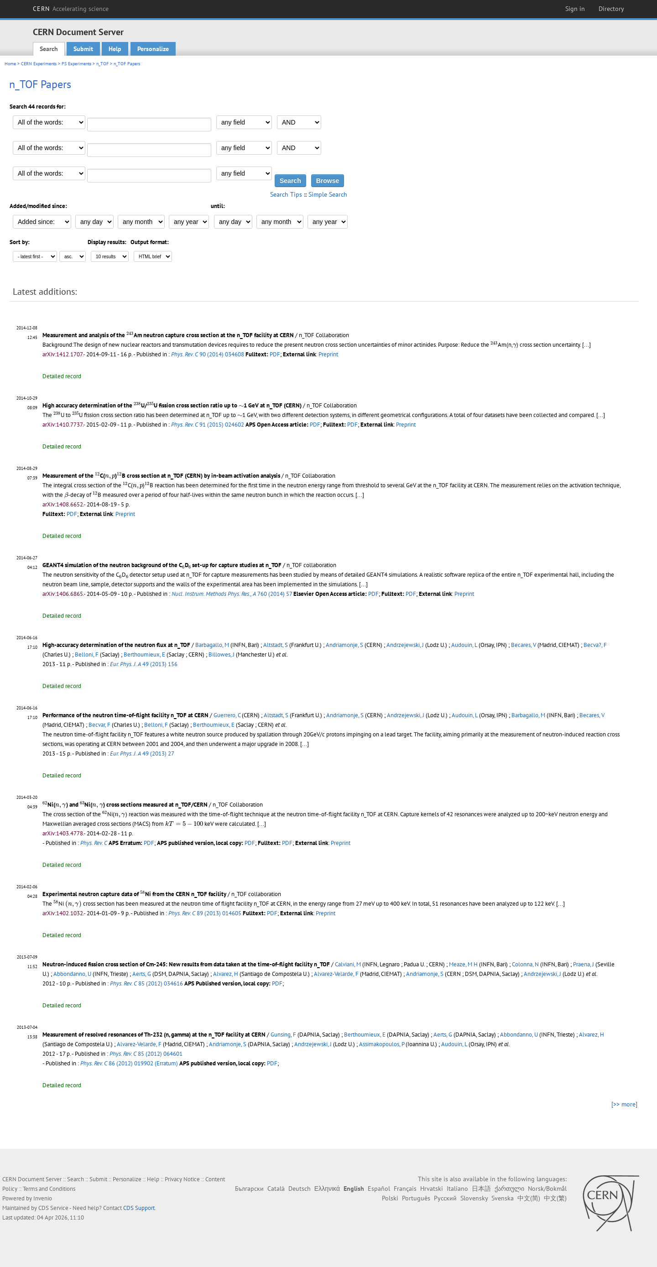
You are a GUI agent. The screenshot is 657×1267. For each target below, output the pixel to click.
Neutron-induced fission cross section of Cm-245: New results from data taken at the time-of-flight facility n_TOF (186, 964)
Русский (445, 1198)
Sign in (575, 9)
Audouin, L (464, 645)
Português (416, 1198)
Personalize (153, 49)
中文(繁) (555, 1198)
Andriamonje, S (344, 645)
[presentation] (130, 334)
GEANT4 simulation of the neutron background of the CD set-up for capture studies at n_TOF (162, 565)
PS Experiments (76, 64)
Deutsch (299, 1188)
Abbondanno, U (72, 974)
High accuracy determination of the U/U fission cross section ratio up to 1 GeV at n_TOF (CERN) (172, 405)
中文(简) (528, 1198)
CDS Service (53, 1208)
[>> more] (624, 1104)
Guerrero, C (227, 715)
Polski (390, 1198)
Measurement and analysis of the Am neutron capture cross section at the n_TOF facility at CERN (168, 335)
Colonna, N (525, 964)
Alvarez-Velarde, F (336, 974)
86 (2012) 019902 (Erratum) (129, 1063)
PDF (275, 354)
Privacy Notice (182, 1179)
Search (49, 49)
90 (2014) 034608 (207, 354)
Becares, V (523, 645)
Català (276, 1188)
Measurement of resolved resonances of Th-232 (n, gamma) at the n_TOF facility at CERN (154, 1034)
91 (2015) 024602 (207, 424)
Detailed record (61, 376)
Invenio (42, 1198)
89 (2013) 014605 (204, 913)
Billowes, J (222, 654)
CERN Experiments (39, 64)
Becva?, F (595, 645)
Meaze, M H (463, 964)
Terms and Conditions (49, 1189)
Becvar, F (99, 725)
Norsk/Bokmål (547, 1188)
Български (249, 1188)
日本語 (481, 1188)
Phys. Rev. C (93, 843)
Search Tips (286, 194)
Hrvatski (431, 1188)
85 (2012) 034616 (146, 983)
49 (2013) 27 (142, 753)
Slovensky (474, 1198)
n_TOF (102, 64)
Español (379, 1188)
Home (10, 64)
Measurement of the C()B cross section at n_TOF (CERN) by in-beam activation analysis (161, 476)
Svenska (502, 1198)
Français (405, 1188)
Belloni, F (87, 654)
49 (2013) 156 (143, 664)
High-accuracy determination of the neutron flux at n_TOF (116, 645)
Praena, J (583, 964)
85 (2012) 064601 (146, 1054)
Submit (83, 49)
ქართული (509, 1188)
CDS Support (139, 1208)
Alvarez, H (225, 974)
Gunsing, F (283, 1034)
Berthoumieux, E (144, 654)
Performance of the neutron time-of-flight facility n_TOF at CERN (125, 715)
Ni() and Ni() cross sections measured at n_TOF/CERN (125, 804)
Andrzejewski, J (405, 645)
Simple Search (327, 194)
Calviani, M (348, 964)
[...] (586, 345)
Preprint (328, 354)
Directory (611, 9)
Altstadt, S (275, 645)
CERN (71, 9)
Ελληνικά (327, 1188)
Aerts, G (141, 974)
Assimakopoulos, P (381, 1044)
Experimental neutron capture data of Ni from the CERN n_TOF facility (134, 894)
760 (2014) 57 (232, 594)
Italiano (457, 1188)
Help (115, 49)
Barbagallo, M (212, 645)
